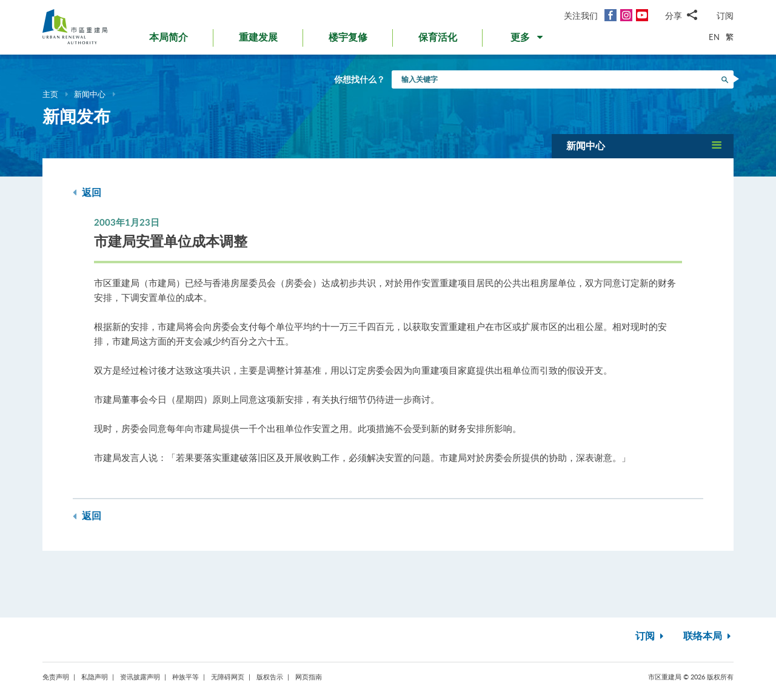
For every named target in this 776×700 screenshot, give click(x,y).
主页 (50, 94)
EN (714, 37)
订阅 (725, 15)
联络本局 (708, 636)
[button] (527, 40)
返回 (87, 192)
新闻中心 (89, 94)
